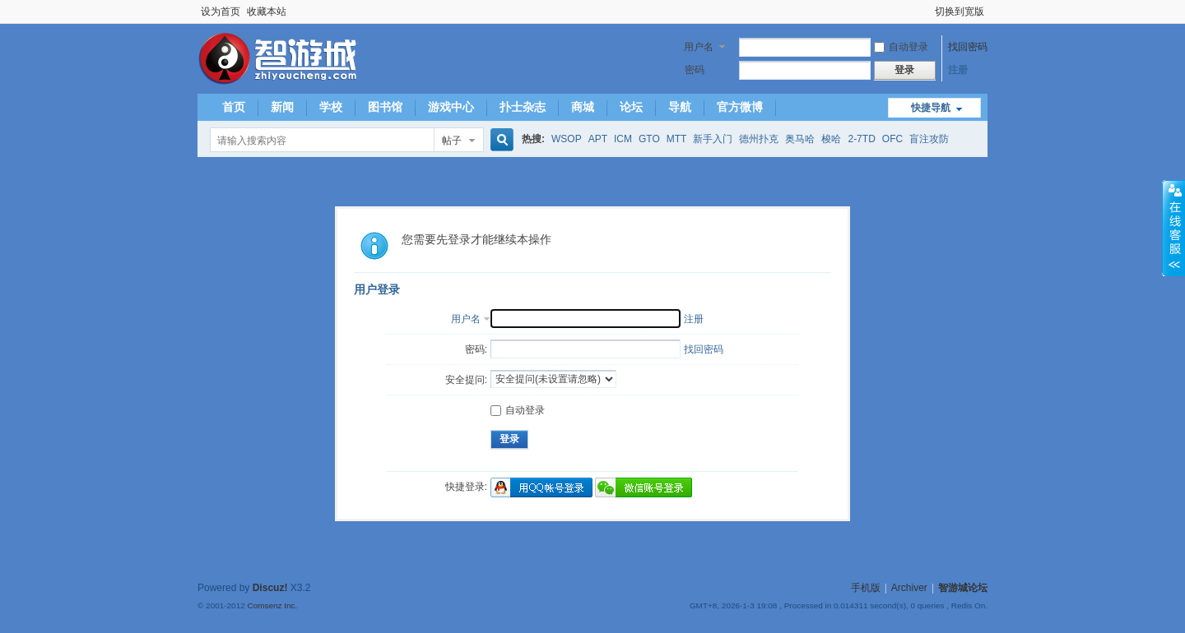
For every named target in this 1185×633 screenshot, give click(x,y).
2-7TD (861, 139)
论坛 (631, 106)
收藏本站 (266, 11)
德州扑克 (758, 139)
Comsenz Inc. (272, 605)
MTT (677, 139)
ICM (623, 139)
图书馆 (385, 106)
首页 (233, 106)
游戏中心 (451, 106)
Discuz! (270, 588)
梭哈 (831, 139)
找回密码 (968, 47)
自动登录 (901, 47)
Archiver (909, 588)
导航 (679, 106)
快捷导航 (930, 107)
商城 (582, 106)
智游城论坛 (963, 588)
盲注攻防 (929, 139)
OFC (892, 139)
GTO (649, 139)
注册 (958, 70)
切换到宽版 (959, 11)
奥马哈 (800, 139)
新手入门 (712, 139)
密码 (694, 70)
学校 (330, 106)
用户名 (698, 47)
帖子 (452, 140)
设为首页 (220, 11)
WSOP (566, 139)
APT (597, 139)
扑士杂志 (523, 106)
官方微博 (740, 106)
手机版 (866, 588)
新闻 (282, 106)
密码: (476, 349)
